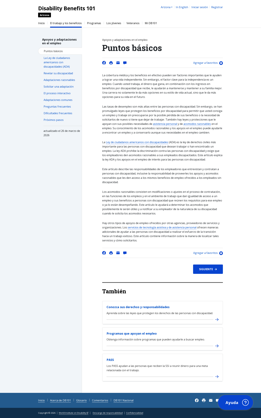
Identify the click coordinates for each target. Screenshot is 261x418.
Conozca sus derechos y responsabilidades (138, 307)
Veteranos (133, 23)
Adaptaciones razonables (59, 80)
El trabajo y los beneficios (66, 23)
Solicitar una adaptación (59, 86)
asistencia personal (165, 124)
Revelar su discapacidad (58, 73)
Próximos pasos (54, 120)
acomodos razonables (197, 124)
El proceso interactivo (57, 93)
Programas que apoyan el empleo (132, 333)
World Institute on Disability (72, 412)
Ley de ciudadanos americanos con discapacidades (137, 142)
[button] (235, 402)
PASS (110, 360)
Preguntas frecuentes (57, 106)
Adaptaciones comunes (58, 100)
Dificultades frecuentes (58, 113)
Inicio (41, 23)
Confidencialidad (134, 412)
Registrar (217, 7)
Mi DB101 (151, 23)
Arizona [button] (165, 7)
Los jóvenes (113, 23)
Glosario (81, 400)
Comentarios (100, 400)
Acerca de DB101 (60, 400)
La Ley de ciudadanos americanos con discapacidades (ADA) (57, 62)
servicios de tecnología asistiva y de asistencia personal (162, 227)
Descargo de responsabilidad (108, 412)
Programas (94, 23)
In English (182, 7)
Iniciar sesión (199, 7)
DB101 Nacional (123, 400)
